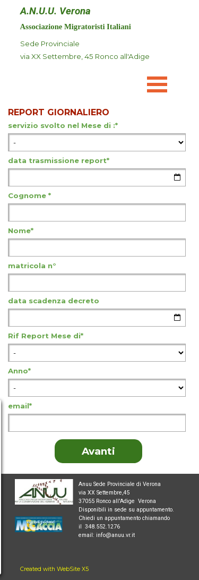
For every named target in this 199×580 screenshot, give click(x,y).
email (20, 406)
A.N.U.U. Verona (55, 11)
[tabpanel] (89, 56)
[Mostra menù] (157, 84)
